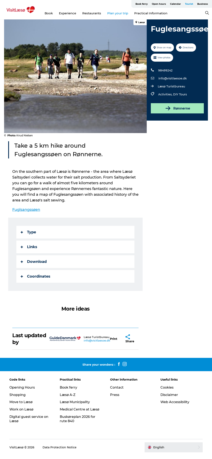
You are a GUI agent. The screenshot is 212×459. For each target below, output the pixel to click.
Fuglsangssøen (26, 209)
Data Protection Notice (60, 447)
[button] (113, 339)
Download (34, 261)
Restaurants (91, 13)
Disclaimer (169, 395)
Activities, (165, 94)
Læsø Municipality (75, 402)
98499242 (165, 70)
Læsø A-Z (68, 395)
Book (49, 13)
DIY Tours (180, 94)
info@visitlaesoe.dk (172, 78)
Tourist (189, 3)
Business (202, 3)
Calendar (175, 3)
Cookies (167, 387)
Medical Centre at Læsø (79, 409)
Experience (67, 13)
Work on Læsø (21, 409)
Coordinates (35, 276)
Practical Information (150, 13)
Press (114, 395)
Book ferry (141, 3)
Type (28, 232)
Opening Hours (22, 387)
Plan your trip (117, 13)
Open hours (159, 3)
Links (29, 247)
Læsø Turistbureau (171, 86)
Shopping (17, 395)
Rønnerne (177, 108)
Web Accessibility (174, 402)
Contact (117, 387)
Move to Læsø (21, 402)
